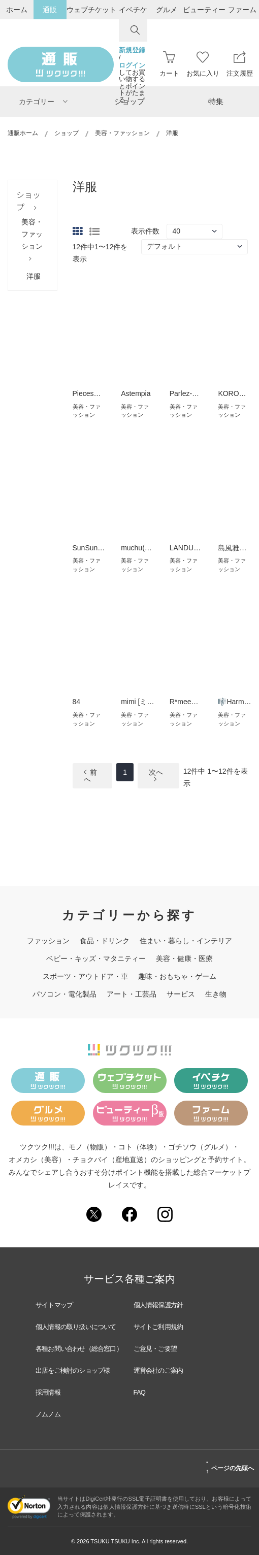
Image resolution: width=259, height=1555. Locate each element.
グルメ (166, 10)
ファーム (242, 10)
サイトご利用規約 (158, 1327)
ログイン (132, 65)
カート (169, 64)
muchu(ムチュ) (144, 548)
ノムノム (48, 1414)
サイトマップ (54, 1305)
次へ (156, 775)
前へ (90, 775)
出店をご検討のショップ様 (73, 1370)
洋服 (33, 276)
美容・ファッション (122, 133)
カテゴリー (43, 101)
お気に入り (202, 64)
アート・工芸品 (131, 994)
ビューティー (204, 10)
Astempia (135, 393)
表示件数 (145, 231)
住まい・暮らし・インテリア (186, 941)
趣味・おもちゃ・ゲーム (177, 976)
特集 (215, 101)
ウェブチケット (91, 10)
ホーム (16, 10)
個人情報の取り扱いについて (76, 1327)
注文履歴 (239, 64)
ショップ (129, 101)
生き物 (215, 994)
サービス (181, 994)
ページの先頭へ (230, 1467)
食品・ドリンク (105, 941)
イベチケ (133, 10)
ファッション (48, 941)
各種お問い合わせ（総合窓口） (79, 1348)
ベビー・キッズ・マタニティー (96, 958)
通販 (50, 10)
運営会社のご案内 (158, 1370)
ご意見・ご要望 (155, 1348)
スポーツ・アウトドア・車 (85, 976)
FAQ (140, 1392)
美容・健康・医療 (184, 958)
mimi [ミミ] (138, 702)
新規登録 (132, 50)
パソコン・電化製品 (64, 994)
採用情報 (48, 1392)
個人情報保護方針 (158, 1305)
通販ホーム (23, 133)
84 (77, 702)
